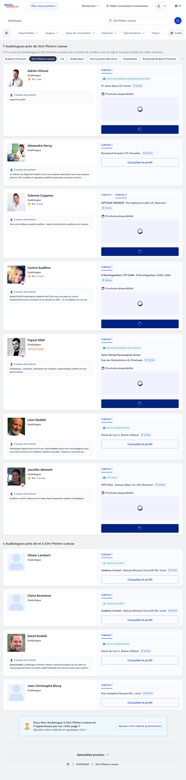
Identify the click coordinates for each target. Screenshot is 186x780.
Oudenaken (77, 58)
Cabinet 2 (121, 194)
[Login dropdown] (161, 6)
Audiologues (82, 764)
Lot (62, 58)
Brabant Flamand (15, 58)
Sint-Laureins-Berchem (103, 58)
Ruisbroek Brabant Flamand (159, 58)
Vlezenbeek (130, 58)
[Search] (178, 20)
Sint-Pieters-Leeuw (42, 58)
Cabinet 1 (106, 70)
